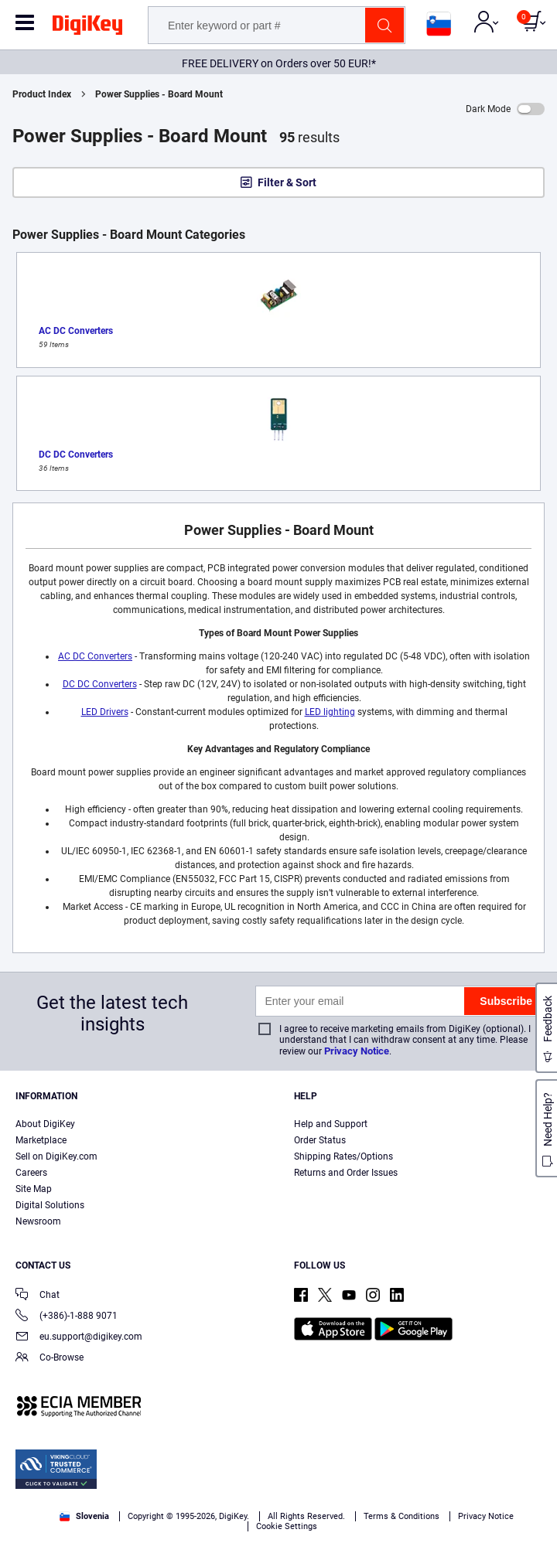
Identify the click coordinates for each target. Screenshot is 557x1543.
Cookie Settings (286, 1526)
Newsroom (38, 1221)
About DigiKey (45, 1124)
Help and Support (330, 1124)
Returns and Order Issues (346, 1172)
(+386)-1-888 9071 (66, 1317)
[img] (87, 27)
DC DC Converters (100, 684)
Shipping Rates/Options (343, 1156)
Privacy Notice (356, 1051)
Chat (37, 1296)
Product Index (41, 94)
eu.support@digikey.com (78, 1337)
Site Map (33, 1189)
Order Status (320, 1140)
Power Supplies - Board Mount (159, 94)
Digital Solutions (49, 1205)
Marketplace (41, 1140)
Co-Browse (49, 1358)
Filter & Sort (287, 182)
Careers (31, 1172)
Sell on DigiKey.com (56, 1156)
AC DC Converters (95, 656)
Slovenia (84, 1516)
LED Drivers (104, 712)
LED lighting (330, 712)
